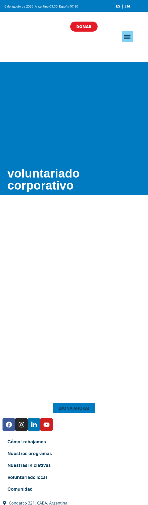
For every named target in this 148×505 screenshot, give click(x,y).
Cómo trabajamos (27, 442)
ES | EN (123, 6)
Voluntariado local (27, 477)
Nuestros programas (30, 453)
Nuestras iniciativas (29, 465)
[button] (127, 36)
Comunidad (20, 489)
